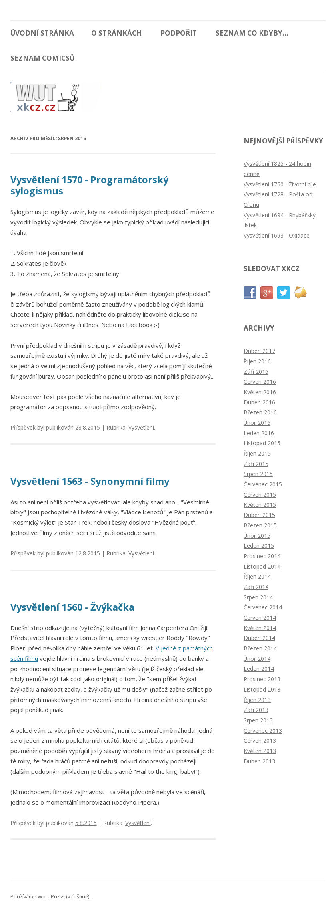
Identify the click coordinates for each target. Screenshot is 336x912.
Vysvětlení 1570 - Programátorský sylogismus (89, 185)
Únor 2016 (257, 422)
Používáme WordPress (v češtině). (50, 896)
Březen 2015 (260, 525)
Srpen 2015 (258, 474)
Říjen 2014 (257, 576)
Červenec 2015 (263, 484)
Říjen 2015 (257, 453)
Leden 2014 (259, 668)
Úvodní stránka (42, 33)
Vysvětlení (141, 427)
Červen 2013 (260, 740)
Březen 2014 (260, 648)
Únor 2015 (257, 535)
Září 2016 (256, 371)
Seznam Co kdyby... (252, 33)
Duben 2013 (259, 761)
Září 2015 (256, 464)
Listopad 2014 (262, 566)
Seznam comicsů (42, 58)
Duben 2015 (259, 515)
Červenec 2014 (263, 607)
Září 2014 (256, 587)
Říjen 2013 (257, 700)
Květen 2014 (260, 628)
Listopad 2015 (262, 443)
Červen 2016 (260, 381)
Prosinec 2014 (262, 556)
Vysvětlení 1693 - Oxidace (277, 235)
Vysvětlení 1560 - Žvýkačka (72, 607)
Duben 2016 (259, 402)
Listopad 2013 (262, 689)
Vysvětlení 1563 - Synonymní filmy (89, 481)
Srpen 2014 (258, 597)
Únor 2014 (257, 658)
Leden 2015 (259, 545)
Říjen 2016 (257, 361)
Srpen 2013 (258, 720)
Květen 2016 (260, 392)
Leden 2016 (259, 433)
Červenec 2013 (263, 730)
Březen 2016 (260, 412)
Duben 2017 (259, 351)
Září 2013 (256, 710)
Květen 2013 (260, 751)
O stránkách (116, 33)
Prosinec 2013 (262, 679)
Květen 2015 (260, 504)
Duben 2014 (259, 638)
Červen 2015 (260, 494)
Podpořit (178, 33)
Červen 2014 (260, 617)
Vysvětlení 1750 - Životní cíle (280, 184)
